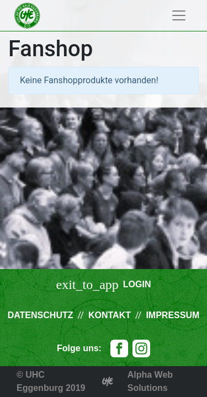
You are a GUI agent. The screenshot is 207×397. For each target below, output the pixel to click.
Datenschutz (40, 315)
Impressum (172, 315)
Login (137, 284)
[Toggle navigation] (179, 15)
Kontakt (109, 315)
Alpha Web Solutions (150, 381)
